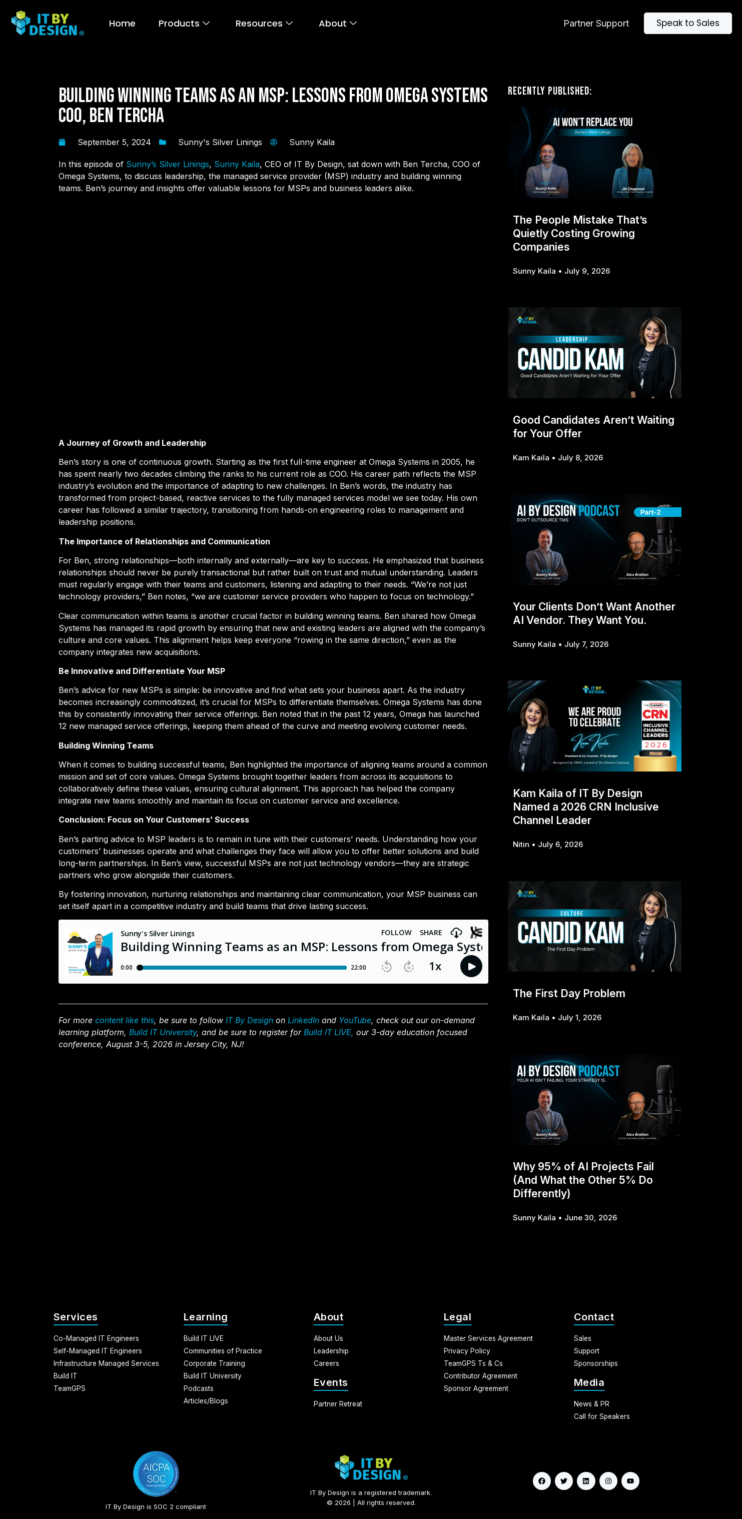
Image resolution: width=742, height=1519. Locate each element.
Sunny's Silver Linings (220, 142)
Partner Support (596, 23)
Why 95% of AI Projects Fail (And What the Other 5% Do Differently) (583, 1180)
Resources (264, 23)
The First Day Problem (569, 993)
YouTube (355, 1020)
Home (122, 23)
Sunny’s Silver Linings (167, 164)
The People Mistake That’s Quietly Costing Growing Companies (580, 233)
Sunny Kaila (237, 164)
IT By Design (249, 1020)
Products (184, 23)
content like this (124, 1020)
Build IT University (163, 1032)
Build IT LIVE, (329, 1032)
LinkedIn (303, 1020)
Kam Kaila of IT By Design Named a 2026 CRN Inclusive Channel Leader (586, 807)
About (338, 23)
